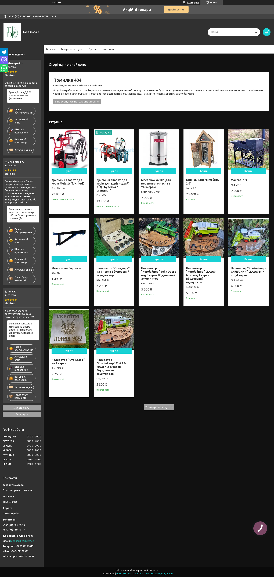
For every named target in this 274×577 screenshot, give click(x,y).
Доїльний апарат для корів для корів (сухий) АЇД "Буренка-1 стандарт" (112, 185)
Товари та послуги (71, 49)
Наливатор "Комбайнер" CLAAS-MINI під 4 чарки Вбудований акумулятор (201, 275)
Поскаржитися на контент (129, 573)
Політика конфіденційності (159, 573)
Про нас (93, 49)
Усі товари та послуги (157, 407)
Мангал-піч (239, 180)
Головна (51, 49)
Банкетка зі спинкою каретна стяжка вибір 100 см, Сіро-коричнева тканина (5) (22, 214)
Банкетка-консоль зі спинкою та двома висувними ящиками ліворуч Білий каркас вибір (21, 329)
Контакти (108, 49)
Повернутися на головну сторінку (78, 101)
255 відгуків (193, 2)
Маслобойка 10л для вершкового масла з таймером (156, 183)
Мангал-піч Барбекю (66, 268)
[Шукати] (256, 32)
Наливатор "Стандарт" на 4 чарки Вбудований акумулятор (113, 272)
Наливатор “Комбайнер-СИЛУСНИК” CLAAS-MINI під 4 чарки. (248, 272)
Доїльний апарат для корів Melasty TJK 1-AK (68, 181)
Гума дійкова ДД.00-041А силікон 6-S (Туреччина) (20, 95)
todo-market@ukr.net (22, 541)
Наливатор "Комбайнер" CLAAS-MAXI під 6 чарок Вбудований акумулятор (111, 366)
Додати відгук (21, 407)
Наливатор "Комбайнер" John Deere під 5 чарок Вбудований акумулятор (158, 273)
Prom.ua (154, 570)
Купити (69, 171)
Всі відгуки (22, 414)
